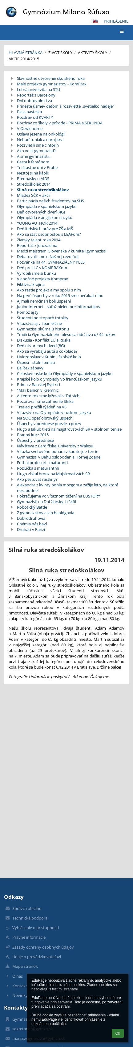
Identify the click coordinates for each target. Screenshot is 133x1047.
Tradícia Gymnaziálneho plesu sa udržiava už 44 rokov (66, 334)
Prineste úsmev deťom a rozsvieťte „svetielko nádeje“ (65, 106)
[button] (95, 21)
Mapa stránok (25, 966)
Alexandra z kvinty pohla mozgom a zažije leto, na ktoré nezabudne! (67, 487)
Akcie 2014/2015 (24, 59)
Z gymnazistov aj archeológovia (45, 512)
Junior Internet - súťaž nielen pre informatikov (58, 306)
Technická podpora (29, 918)
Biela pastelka (29, 111)
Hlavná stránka (25, 52)
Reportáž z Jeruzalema (37, 245)
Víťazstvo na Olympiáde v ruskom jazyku (54, 412)
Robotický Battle (32, 507)
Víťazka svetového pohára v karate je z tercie (57, 451)
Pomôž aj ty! (28, 312)
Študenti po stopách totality (42, 318)
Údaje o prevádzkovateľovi (36, 956)
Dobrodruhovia (31, 518)
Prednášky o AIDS (33, 178)
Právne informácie (29, 937)
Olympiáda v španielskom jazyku (47, 206)
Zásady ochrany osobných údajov (43, 947)
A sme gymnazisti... (34, 156)
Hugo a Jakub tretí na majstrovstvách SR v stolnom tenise (69, 429)
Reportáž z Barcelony (36, 95)
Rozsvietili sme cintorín (38, 145)
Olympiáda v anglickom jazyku (44, 217)
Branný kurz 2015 (33, 434)
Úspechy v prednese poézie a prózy (49, 423)
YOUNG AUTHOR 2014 (37, 223)
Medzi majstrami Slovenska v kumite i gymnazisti (61, 251)
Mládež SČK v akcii (33, 195)
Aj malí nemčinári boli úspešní (44, 301)
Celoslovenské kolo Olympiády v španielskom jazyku (65, 373)
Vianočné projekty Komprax (42, 279)
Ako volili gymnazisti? (36, 150)
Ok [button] (117, 1033)
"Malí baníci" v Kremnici (38, 390)
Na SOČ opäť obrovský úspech (45, 418)
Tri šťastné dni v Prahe (37, 167)
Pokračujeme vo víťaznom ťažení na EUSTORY (58, 496)
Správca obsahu (27, 908)
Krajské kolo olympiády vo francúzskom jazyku (59, 379)
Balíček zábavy (30, 368)
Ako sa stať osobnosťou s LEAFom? (49, 234)
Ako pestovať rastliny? (37, 479)
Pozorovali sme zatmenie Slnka (45, 401)
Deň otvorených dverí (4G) (41, 212)
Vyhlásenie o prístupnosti (35, 927)
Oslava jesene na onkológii (41, 134)
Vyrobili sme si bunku (36, 273)
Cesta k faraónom (33, 162)
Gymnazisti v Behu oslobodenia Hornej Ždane (58, 457)
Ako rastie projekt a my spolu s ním (49, 290)
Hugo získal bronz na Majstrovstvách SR (53, 473)
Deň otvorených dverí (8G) (41, 345)
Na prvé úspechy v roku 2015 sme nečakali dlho (60, 295)
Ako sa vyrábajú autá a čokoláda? (47, 351)
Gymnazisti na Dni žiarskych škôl (46, 501)
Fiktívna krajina (31, 284)
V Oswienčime (29, 128)
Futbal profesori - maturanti (42, 462)
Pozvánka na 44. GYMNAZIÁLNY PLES (51, 262)
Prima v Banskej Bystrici (38, 384)
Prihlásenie (116, 21)
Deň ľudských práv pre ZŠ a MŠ (45, 228)
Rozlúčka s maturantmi (38, 468)
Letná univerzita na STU (38, 89)
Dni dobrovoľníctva (34, 100)
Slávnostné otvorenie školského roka (51, 78)
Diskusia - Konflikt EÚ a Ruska (44, 340)
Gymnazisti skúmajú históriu (43, 329)
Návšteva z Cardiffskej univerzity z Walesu (55, 446)
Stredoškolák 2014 (33, 184)
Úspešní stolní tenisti (36, 362)
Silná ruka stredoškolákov (43, 189)
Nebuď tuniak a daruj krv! (40, 139)
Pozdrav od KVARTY (35, 117)
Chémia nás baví (32, 524)
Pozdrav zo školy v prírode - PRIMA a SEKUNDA (60, 123)
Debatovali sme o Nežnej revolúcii (48, 256)
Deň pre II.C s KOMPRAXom (42, 267)
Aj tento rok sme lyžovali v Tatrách (48, 396)
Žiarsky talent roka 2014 (38, 240)
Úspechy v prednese (35, 440)
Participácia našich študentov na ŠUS (50, 201)
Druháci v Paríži (31, 529)
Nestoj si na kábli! (33, 173)
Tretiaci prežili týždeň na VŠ (41, 407)
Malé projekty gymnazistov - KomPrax (52, 84)
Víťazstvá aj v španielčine (39, 323)
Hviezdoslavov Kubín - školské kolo (49, 357)
